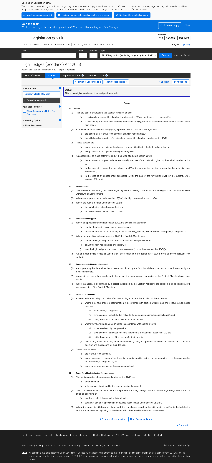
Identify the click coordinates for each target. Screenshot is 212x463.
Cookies (116, 445)
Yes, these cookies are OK (39, 15)
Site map (61, 445)
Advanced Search (182, 55)
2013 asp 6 (59, 69)
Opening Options (32, 120)
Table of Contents (33, 75)
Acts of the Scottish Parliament (36, 69)
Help (41, 445)
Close (188, 25)
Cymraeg (186, 44)
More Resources (96, 75)
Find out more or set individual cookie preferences (85, 15)
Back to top (184, 425)
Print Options (180, 82)
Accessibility (74, 445)
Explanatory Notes (71, 75)
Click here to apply (169, 25)
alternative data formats (70, 435)
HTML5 (96, 435)
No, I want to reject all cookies (133, 15)
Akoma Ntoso (133, 435)
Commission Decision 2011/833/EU (67, 456)
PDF (117, 435)
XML (123, 435)
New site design (29, 445)
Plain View (164, 82)
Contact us (88, 445)
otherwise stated (112, 453)
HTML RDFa (146, 435)
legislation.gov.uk (42, 37)
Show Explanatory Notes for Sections (41, 113)
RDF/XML (157, 435)
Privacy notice (103, 445)
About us (50, 445)
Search (165, 55)
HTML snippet (107, 435)
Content (52, 75)
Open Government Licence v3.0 (75, 453)
